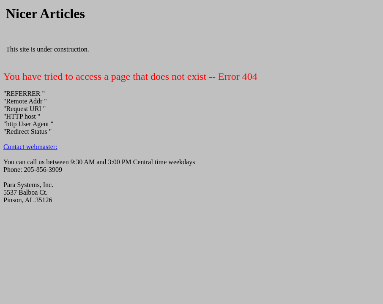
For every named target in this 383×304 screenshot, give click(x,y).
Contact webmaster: (30, 146)
